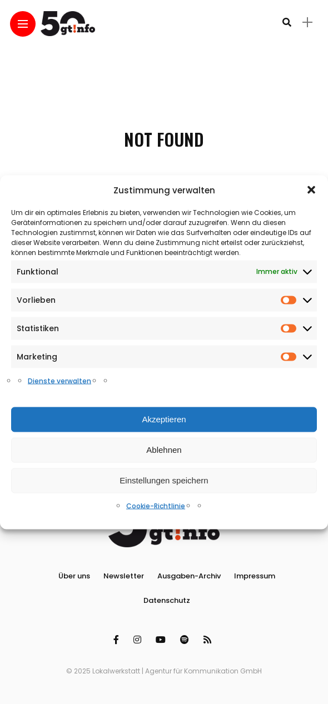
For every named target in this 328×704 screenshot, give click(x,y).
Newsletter (123, 576)
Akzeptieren (164, 419)
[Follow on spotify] (186, 639)
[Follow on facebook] (117, 639)
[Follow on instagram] (139, 639)
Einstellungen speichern (164, 480)
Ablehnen (163, 450)
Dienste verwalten (59, 380)
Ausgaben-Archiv (189, 576)
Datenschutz (166, 600)
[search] (286, 22)
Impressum (254, 576)
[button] (311, 190)
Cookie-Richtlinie (155, 505)
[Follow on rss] (209, 639)
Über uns (74, 576)
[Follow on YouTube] (162, 639)
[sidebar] (307, 22)
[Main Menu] (23, 24)
